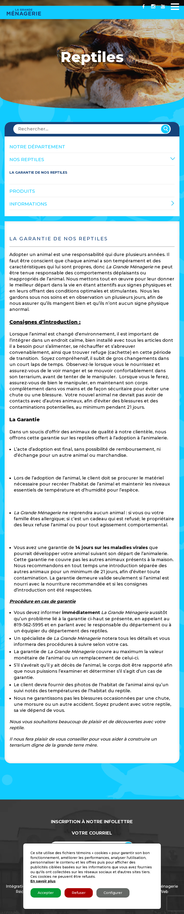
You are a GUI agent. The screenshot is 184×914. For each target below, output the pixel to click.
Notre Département (37, 147)
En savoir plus (43, 881)
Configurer (113, 893)
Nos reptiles (26, 159)
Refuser (78, 893)
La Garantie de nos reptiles (38, 172)
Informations (28, 204)
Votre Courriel (92, 833)
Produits (22, 191)
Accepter (46, 893)
